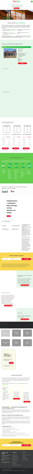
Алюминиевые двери (15, 459)
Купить (22, 63)
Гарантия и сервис (25, 459)
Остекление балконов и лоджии (15, 461)
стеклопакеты (7, 296)
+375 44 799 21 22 (16, 6)
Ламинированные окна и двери (16, 465)
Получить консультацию (24, 319)
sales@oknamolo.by (5, 385)
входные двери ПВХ (24, 238)
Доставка (24, 456)
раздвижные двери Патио (5, 420)
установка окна (29, 172)
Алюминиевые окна (15, 456)
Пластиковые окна (14, 455)
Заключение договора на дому (27, 455)
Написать (16, 399)
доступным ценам (12, 30)
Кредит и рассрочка (25, 460)
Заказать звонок (16, 8)
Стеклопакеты (14, 464)
